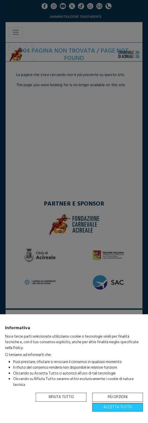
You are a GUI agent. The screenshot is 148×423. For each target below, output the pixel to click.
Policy (18, 348)
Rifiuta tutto (61, 397)
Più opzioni (117, 397)
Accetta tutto (117, 407)
